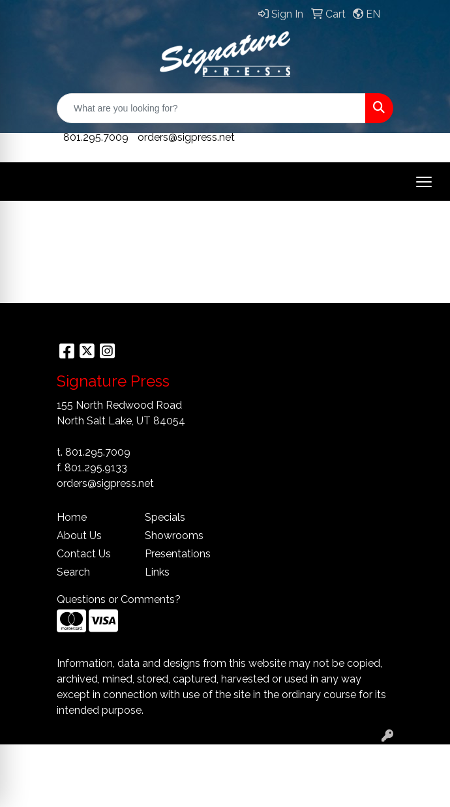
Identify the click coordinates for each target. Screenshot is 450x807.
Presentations (178, 554)
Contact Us (84, 554)
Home (72, 517)
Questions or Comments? (119, 599)
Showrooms (174, 535)
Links (157, 572)
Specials (165, 517)
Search (73, 572)
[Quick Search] (211, 108)
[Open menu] (424, 182)
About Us (79, 535)
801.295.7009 (95, 137)
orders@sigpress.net (186, 137)
